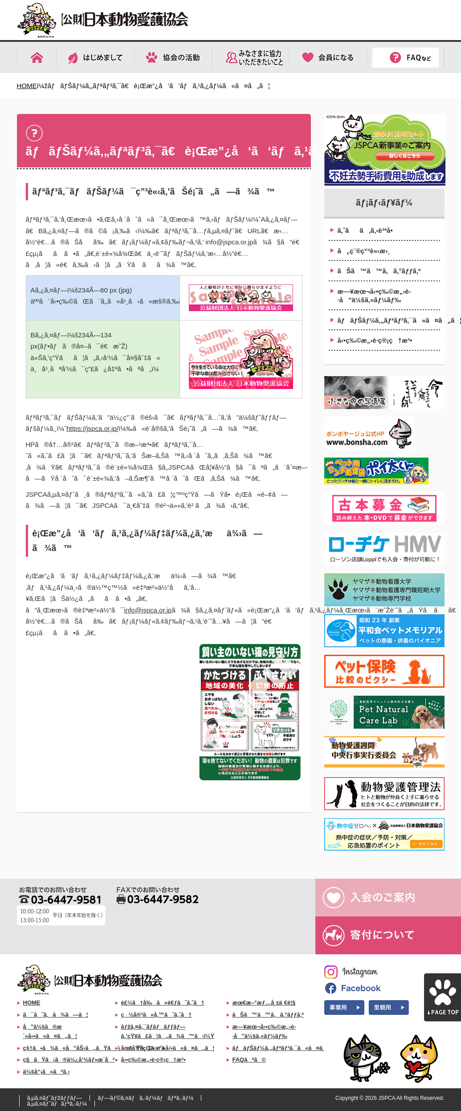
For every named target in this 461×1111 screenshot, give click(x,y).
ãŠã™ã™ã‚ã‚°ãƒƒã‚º (379, 271)
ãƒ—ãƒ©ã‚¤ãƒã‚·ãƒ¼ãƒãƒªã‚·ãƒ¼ (145, 1098)
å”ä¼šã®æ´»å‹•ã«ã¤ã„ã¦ (50, 1031)
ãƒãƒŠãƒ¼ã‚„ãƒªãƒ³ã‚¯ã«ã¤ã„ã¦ (389, 320)
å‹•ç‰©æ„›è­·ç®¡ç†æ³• (375, 340)
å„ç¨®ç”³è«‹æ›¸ (364, 251)
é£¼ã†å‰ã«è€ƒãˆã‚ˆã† (162, 1002)
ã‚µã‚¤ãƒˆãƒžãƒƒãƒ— (54, 1098)
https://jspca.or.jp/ (92, 428)
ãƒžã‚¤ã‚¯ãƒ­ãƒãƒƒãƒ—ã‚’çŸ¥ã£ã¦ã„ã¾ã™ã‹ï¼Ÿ (168, 1031)
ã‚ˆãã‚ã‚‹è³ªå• (368, 230)
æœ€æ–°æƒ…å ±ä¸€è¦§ (264, 1002)
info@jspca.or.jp (147, 610)
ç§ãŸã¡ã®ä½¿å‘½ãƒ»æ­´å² (69, 1059)
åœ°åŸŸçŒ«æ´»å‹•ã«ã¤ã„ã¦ (167, 1048)
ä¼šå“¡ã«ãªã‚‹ (46, 1071)
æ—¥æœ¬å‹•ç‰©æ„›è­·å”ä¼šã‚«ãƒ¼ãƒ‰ (374, 296)
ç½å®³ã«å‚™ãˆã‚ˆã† (156, 1014)
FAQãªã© (249, 1059)
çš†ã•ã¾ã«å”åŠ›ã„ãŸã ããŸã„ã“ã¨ (97, 1048)
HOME (27, 85)
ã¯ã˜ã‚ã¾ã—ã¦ (55, 1014)
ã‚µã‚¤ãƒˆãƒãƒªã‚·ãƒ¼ (57, 1103)
